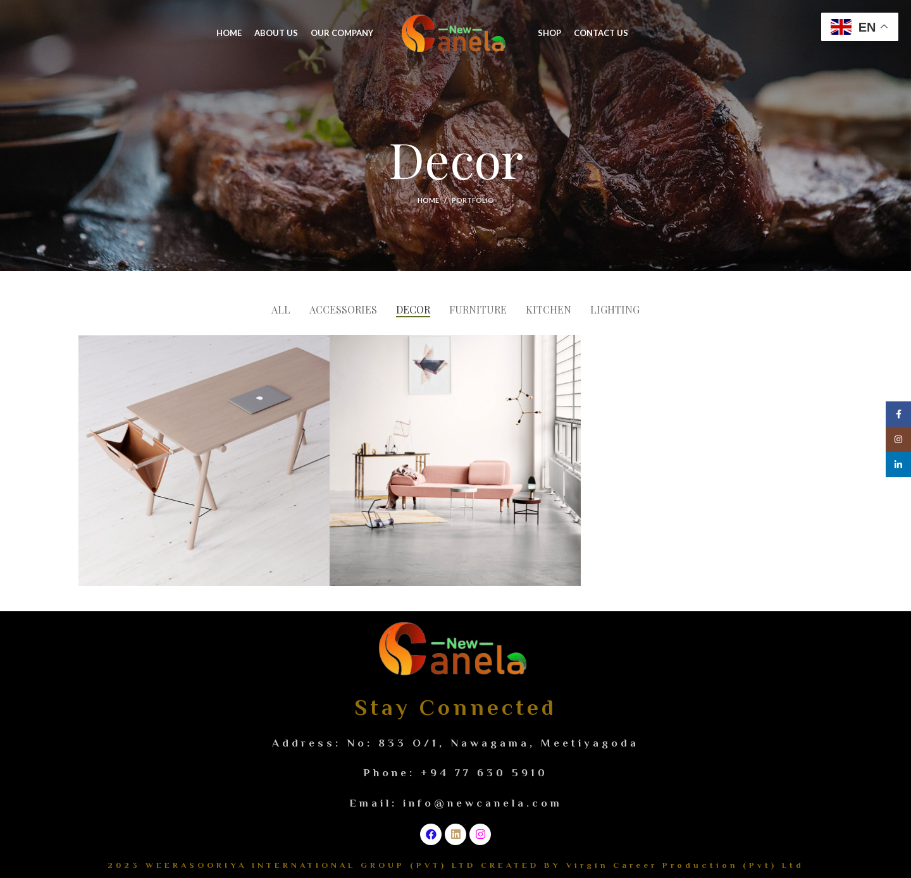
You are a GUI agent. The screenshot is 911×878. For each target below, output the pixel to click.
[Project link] (204, 460)
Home (428, 200)
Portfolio (473, 200)
